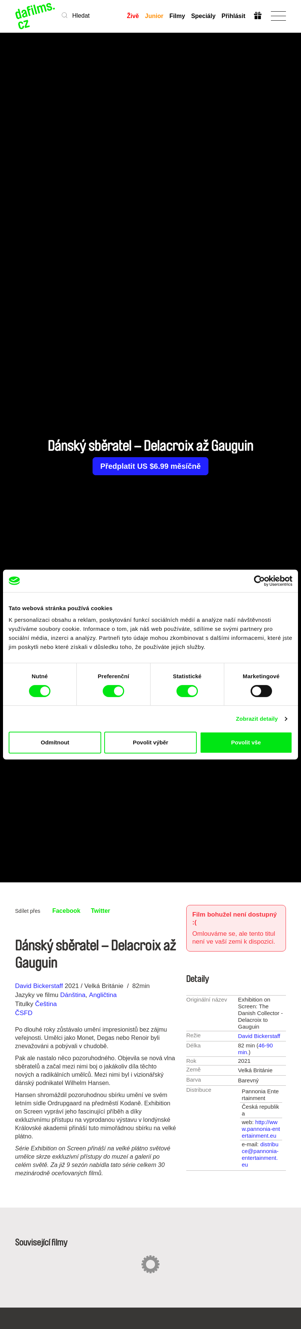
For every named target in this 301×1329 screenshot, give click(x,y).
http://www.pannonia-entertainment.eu (261, 1129)
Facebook (66, 911)
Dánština (72, 995)
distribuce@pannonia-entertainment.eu (260, 1154)
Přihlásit (233, 16)
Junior (154, 16)
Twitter (100, 911)
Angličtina (103, 995)
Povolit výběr (150, 742)
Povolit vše (246, 742)
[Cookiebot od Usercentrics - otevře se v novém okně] (259, 580)
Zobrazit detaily (257, 718)
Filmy (177, 16)
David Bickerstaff (39, 986)
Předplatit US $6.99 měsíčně (150, 466)
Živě (133, 16)
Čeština (46, 1004)
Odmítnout (55, 742)
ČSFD (24, 1013)
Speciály (203, 16)
